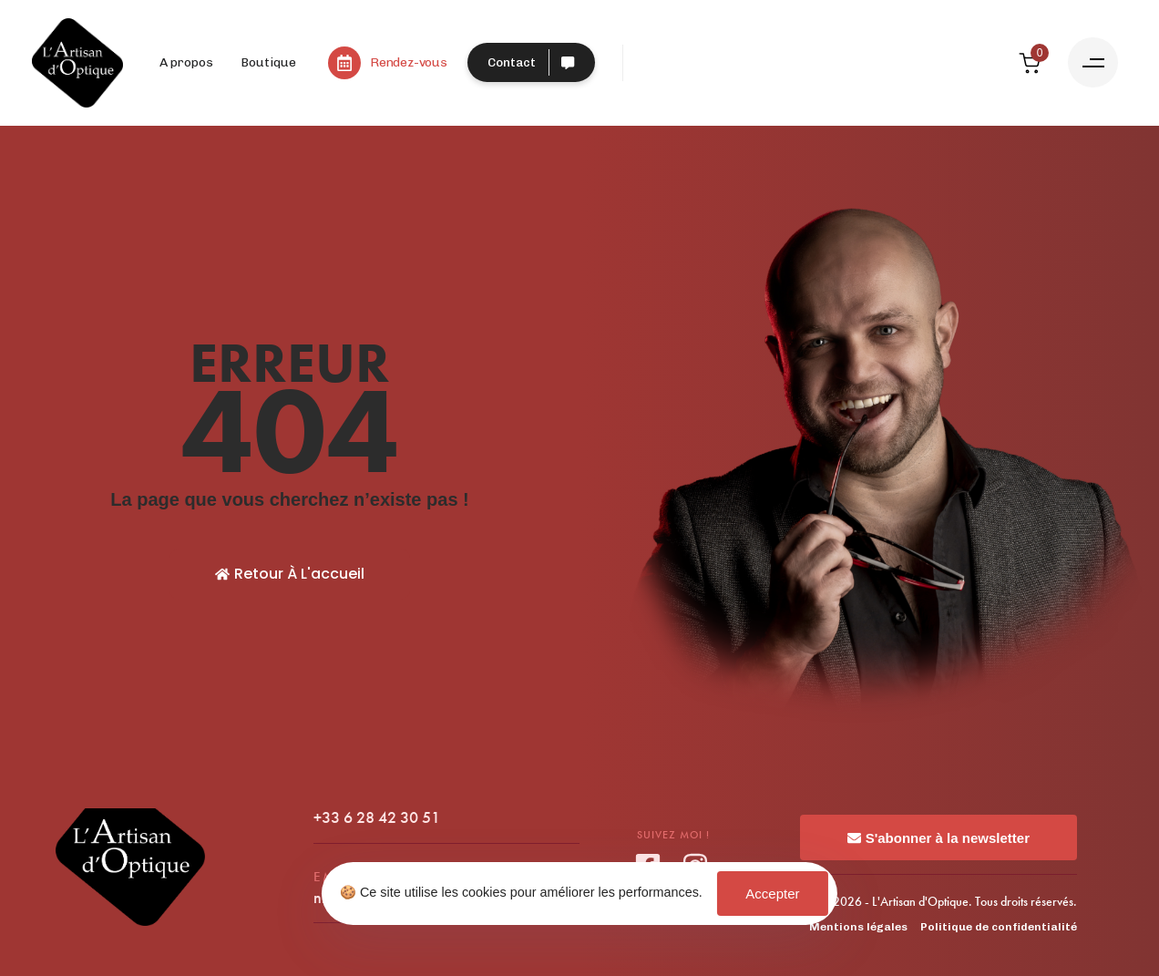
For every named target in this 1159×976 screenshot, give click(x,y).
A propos (186, 62)
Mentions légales (858, 926)
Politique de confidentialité (998, 926)
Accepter (772, 893)
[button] (1093, 62)
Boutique (268, 62)
